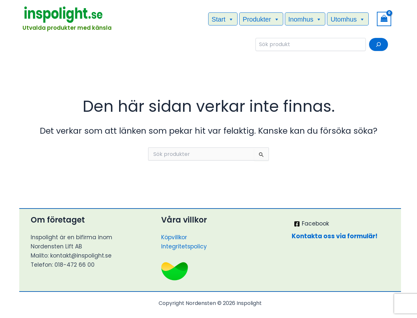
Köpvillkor (174, 237)
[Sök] (378, 44)
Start (223, 19)
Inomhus (305, 19)
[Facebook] (311, 224)
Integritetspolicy (184, 246)
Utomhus (348, 19)
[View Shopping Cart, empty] (384, 19)
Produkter (261, 19)
